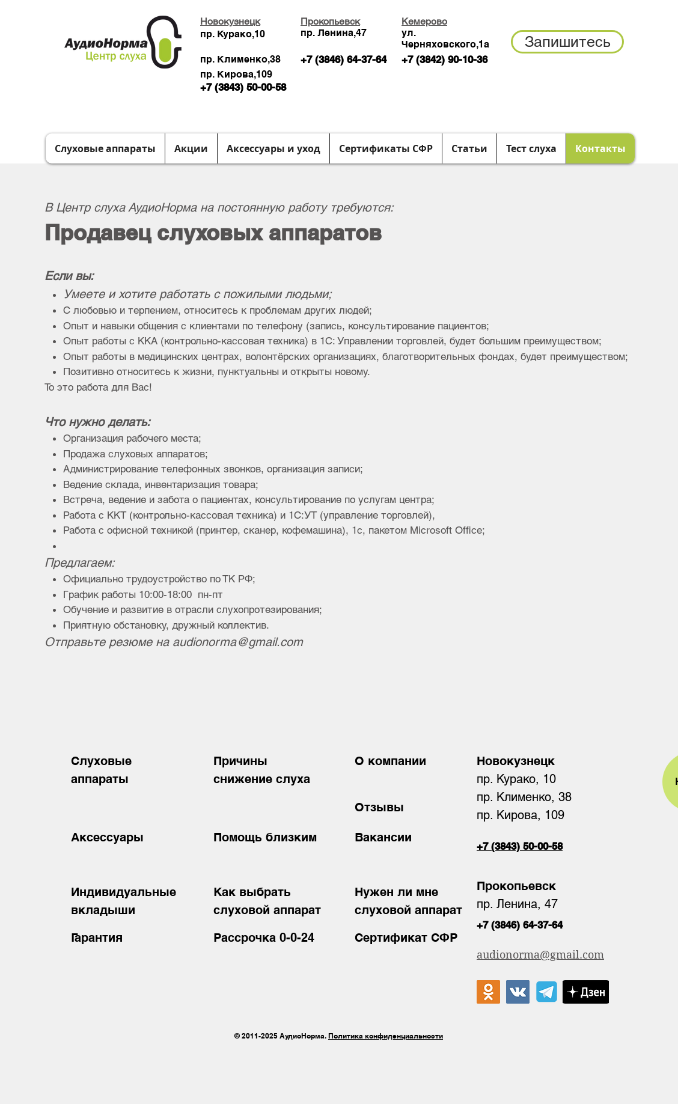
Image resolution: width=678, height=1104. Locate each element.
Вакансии (383, 837)
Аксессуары (107, 837)
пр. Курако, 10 (516, 779)
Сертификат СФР (406, 937)
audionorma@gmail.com (238, 642)
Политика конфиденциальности (385, 1035)
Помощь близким (265, 837)
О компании (390, 761)
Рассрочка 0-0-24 (263, 937)
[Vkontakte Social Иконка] (518, 992)
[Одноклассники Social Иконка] (488, 992)
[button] (567, 41)
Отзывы (379, 807)
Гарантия (97, 937)
